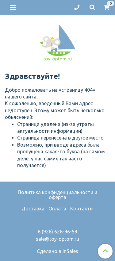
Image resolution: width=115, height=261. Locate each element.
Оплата (57, 208)
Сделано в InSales (57, 251)
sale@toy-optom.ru (57, 239)
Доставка (32, 208)
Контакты (82, 208)
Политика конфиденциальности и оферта (57, 195)
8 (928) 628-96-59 (57, 231)
